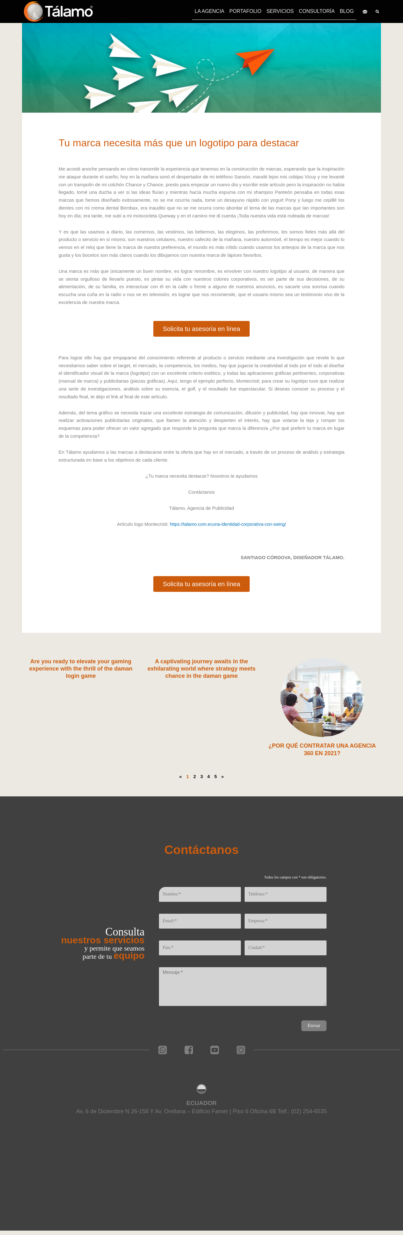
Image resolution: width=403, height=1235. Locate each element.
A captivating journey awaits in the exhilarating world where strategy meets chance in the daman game (201, 668)
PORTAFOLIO (246, 11)
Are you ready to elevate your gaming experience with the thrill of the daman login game (81, 668)
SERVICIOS (280, 11)
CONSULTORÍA (317, 11)
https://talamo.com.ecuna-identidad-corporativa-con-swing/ (228, 524)
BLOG (347, 11)
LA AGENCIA (209, 11)
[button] (201, 329)
